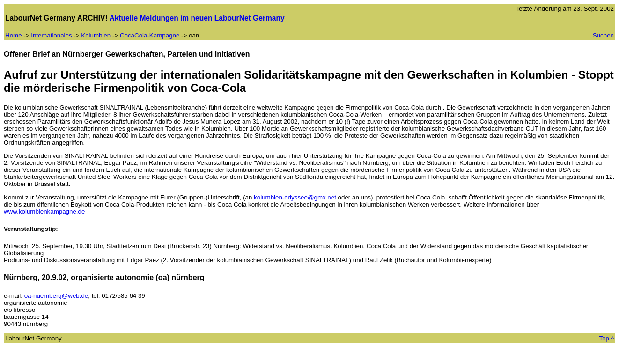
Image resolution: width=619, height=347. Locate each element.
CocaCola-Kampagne (150, 35)
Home (13, 35)
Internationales (51, 35)
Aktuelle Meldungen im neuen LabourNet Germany (196, 18)
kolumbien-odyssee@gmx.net (295, 197)
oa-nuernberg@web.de (56, 295)
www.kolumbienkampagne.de (44, 211)
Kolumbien (96, 35)
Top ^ (606, 338)
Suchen (603, 35)
